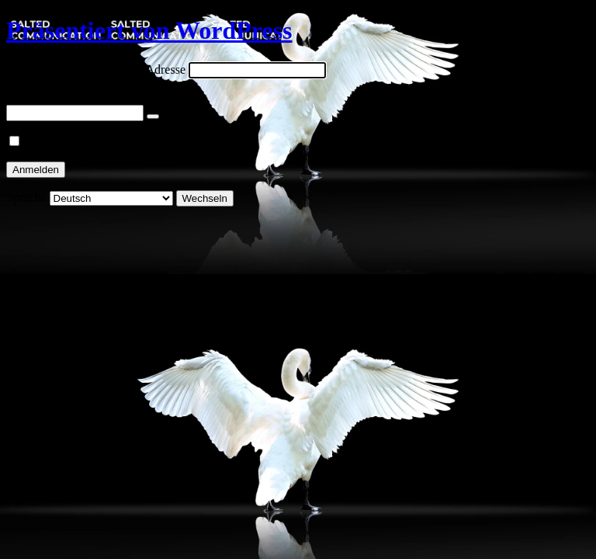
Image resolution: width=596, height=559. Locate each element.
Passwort (28, 97)
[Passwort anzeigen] (153, 116)
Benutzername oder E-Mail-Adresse (95, 69)
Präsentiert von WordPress (149, 30)
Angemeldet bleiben (74, 141)
